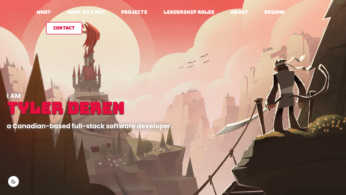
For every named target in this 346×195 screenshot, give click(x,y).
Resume (274, 12)
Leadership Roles (189, 12)
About (239, 12)
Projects (134, 12)
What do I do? (86, 12)
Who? (43, 12)
